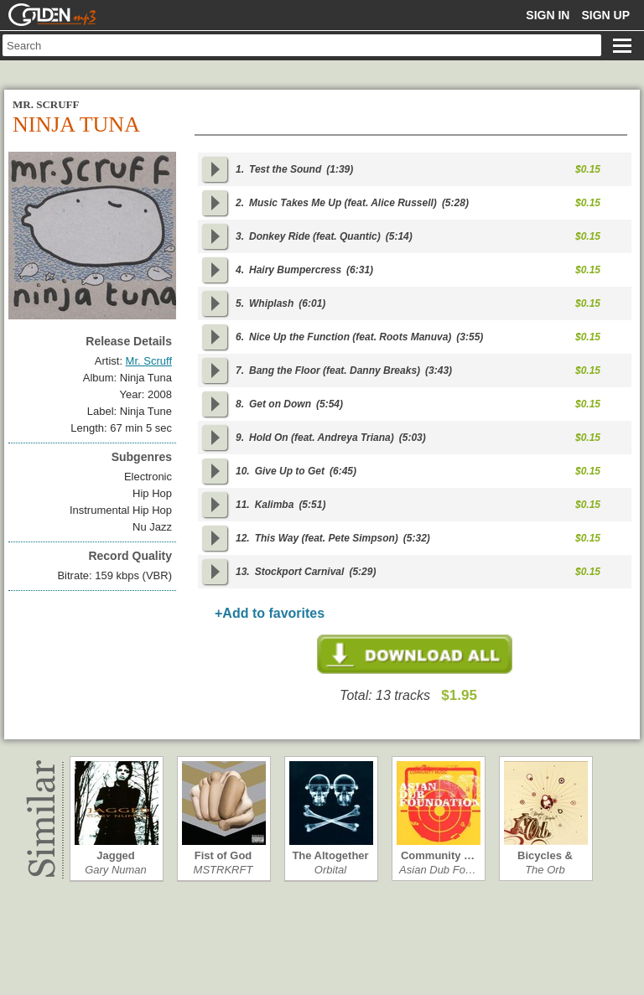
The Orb (545, 869)
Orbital (330, 869)
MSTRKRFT (223, 869)
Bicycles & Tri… (545, 855)
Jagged (115, 855)
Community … (438, 855)
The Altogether (330, 855)
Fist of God (223, 855)
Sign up (605, 15)
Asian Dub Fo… (437, 869)
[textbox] (302, 45)
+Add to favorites (270, 613)
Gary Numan (116, 869)
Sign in (547, 15)
